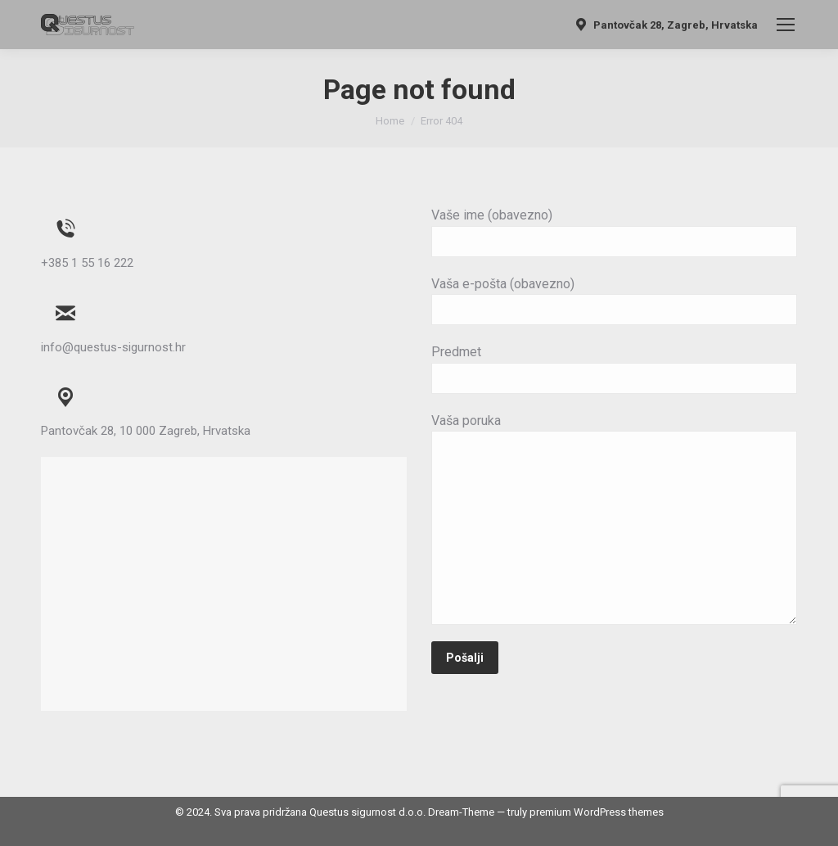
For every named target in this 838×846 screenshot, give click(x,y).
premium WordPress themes (596, 812)
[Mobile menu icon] (785, 24)
